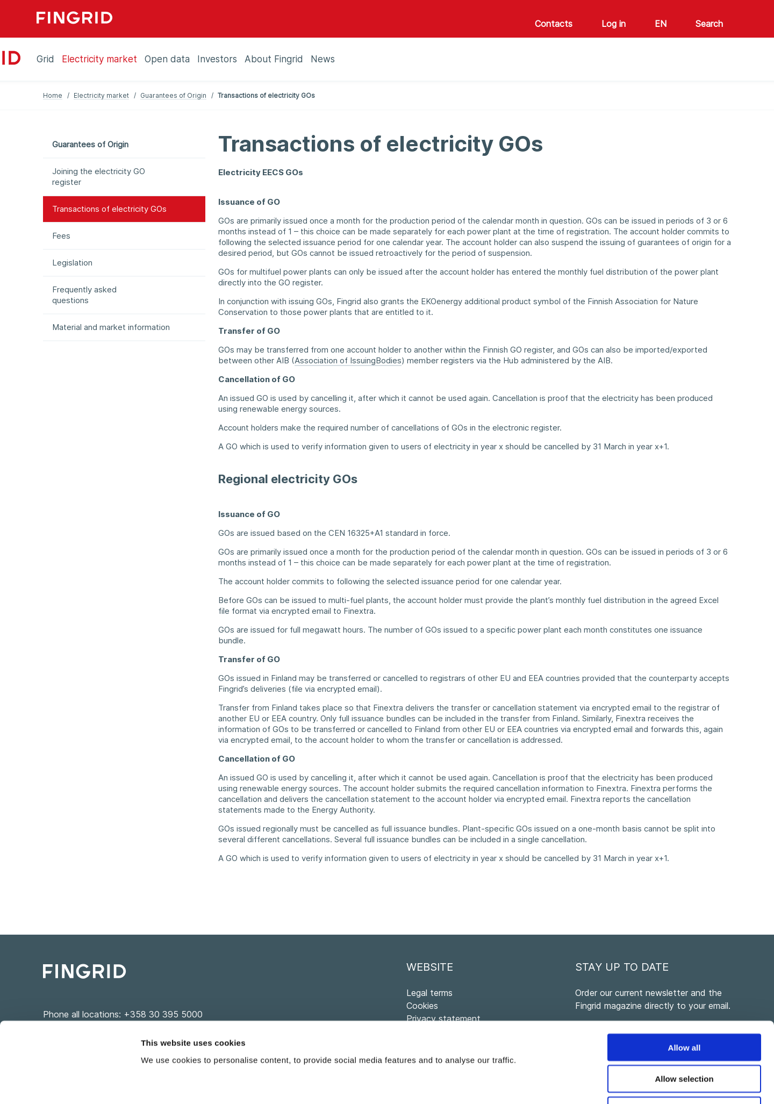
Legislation (72, 262)
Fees (61, 236)
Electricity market (101, 95)
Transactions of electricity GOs (109, 209)
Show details (564, 1082)
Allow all (684, 972)
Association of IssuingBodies (348, 360)
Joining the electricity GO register (98, 176)
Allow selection (684, 1003)
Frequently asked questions (84, 294)
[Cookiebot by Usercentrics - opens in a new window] (70, 1083)
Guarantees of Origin (173, 95)
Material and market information (111, 327)
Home (52, 95)
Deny (684, 1035)
